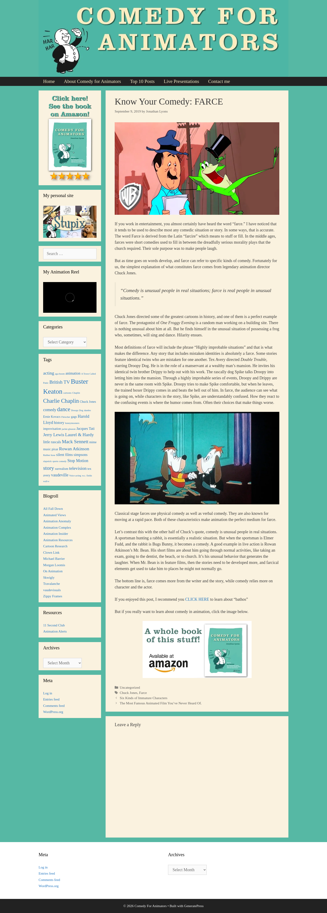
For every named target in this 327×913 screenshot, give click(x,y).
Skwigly (48, 577)
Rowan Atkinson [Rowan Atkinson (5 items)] (74, 448)
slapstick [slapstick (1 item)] (47, 461)
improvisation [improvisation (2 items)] (52, 428)
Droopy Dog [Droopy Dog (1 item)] (77, 410)
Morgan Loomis (54, 565)
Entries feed (51, 699)
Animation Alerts (55, 631)
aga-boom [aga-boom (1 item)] (60, 374)
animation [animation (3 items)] (73, 373)
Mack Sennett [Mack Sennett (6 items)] (75, 441)
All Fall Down (53, 508)
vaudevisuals (52, 590)
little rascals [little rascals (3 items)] (52, 442)
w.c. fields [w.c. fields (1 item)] (87, 475)
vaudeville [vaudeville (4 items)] (59, 475)
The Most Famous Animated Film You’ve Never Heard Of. (161, 703)
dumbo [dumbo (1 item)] (87, 410)
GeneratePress (194, 906)
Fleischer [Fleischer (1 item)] (65, 417)
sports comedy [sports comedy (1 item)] (59, 461)
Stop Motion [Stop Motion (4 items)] (77, 460)
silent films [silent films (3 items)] (64, 455)
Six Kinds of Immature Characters (143, 698)
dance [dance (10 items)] (63, 409)
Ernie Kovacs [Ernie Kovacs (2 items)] (51, 416)
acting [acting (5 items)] (48, 372)
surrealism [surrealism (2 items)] (61, 468)
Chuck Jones (128, 693)
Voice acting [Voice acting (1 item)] (75, 475)
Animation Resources (58, 540)
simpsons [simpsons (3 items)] (80, 455)
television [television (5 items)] (78, 468)
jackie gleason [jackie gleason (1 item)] (69, 429)
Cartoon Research (55, 546)
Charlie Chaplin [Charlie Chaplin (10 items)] (61, 401)
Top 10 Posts (142, 81)
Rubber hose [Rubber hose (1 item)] (49, 455)
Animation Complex (57, 527)
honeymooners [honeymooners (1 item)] (72, 423)
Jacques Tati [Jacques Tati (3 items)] (85, 428)
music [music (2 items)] (47, 449)
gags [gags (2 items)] (74, 416)
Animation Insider (55, 533)
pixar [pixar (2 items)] (55, 449)
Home (49, 81)
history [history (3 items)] (59, 422)
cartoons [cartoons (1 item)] (67, 393)
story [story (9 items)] (48, 468)
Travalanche (51, 583)
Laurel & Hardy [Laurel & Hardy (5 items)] (79, 434)
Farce (143, 693)
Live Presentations (181, 81)
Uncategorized (130, 687)
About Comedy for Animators (92, 81)
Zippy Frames (52, 596)
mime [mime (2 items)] (93, 442)
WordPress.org (53, 712)
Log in (47, 693)
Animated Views (54, 515)
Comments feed (54, 706)
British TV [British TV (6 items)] (59, 382)
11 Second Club (54, 625)
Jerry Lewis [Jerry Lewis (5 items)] (53, 434)
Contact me (219, 81)
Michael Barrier (54, 558)
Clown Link (51, 552)
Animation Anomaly (57, 521)
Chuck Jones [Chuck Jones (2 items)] (88, 401)
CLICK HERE (197, 599)
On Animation (52, 571)
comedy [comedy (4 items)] (49, 410)
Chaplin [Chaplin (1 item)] (76, 393)
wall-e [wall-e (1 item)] (46, 481)
